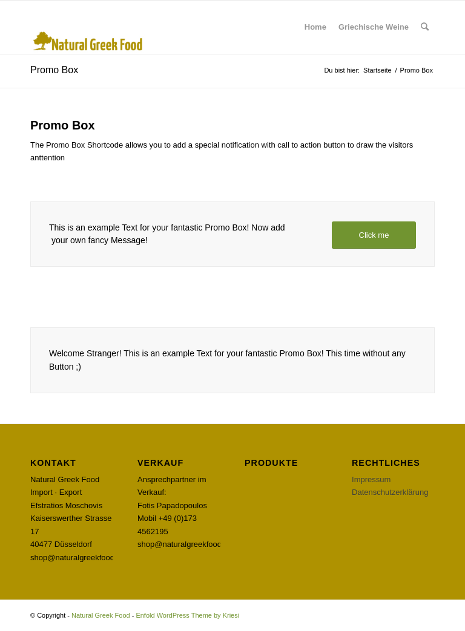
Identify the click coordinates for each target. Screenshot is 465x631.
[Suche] (425, 27)
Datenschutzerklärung (390, 492)
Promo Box (54, 70)
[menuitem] (315, 27)
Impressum (371, 479)
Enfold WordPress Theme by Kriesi (187, 615)
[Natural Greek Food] (88, 27)
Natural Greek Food (100, 615)
